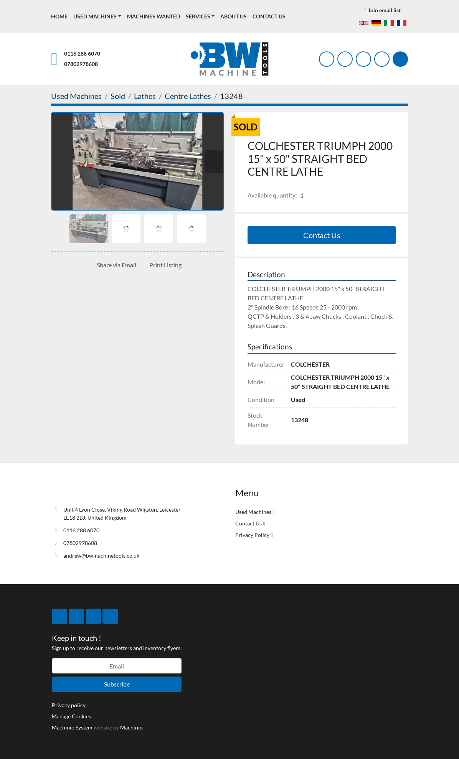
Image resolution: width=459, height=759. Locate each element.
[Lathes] (145, 95)
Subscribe (117, 684)
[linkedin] (382, 59)
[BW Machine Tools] (76, 491)
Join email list (384, 10)
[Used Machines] (76, 95)
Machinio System (72, 727)
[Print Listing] (164, 265)
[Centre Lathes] (188, 95)
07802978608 (81, 64)
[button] (97, 16)
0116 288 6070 (82, 53)
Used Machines (95, 16)
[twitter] (345, 59)
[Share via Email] (115, 265)
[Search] (400, 59)
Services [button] (198, 16)
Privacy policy (69, 705)
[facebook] (326, 59)
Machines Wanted (153, 16)
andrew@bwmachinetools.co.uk (101, 555)
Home (59, 16)
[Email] (117, 665)
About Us (233, 16)
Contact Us (269, 16)
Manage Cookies (71, 716)
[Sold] (118, 95)
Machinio (131, 727)
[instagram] (363, 59)
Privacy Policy (252, 535)
